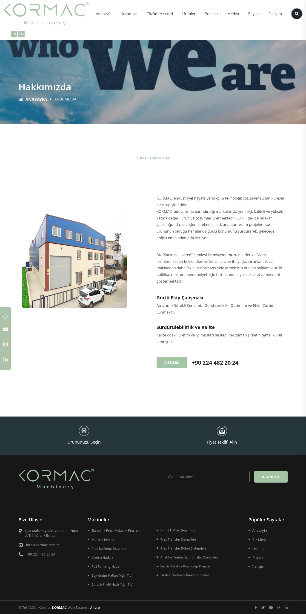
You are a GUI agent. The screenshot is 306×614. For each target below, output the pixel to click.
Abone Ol (271, 476)
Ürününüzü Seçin (84, 435)
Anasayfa (104, 13)
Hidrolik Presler (103, 539)
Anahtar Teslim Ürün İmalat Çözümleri (189, 557)
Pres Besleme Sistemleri (110, 548)
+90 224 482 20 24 (215, 362)
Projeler (211, 13)
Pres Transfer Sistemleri (178, 539)
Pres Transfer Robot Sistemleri (183, 548)
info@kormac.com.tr (42, 544)
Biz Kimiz (259, 539)
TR (14, 34)
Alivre (95, 607)
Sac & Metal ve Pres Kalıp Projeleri (186, 566)
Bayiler (254, 13)
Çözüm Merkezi (159, 13)
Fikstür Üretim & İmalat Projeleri (184, 575)
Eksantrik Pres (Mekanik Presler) (116, 530)
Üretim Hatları (102, 557)
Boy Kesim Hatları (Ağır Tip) (112, 575)
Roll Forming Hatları (107, 566)
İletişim (275, 13)
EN (21, 34)
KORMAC (59, 607)
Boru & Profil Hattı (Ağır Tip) (112, 584)
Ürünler (189, 13)
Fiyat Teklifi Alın (222, 435)
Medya (233, 13)
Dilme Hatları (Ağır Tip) (177, 530)
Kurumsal (129, 13)
